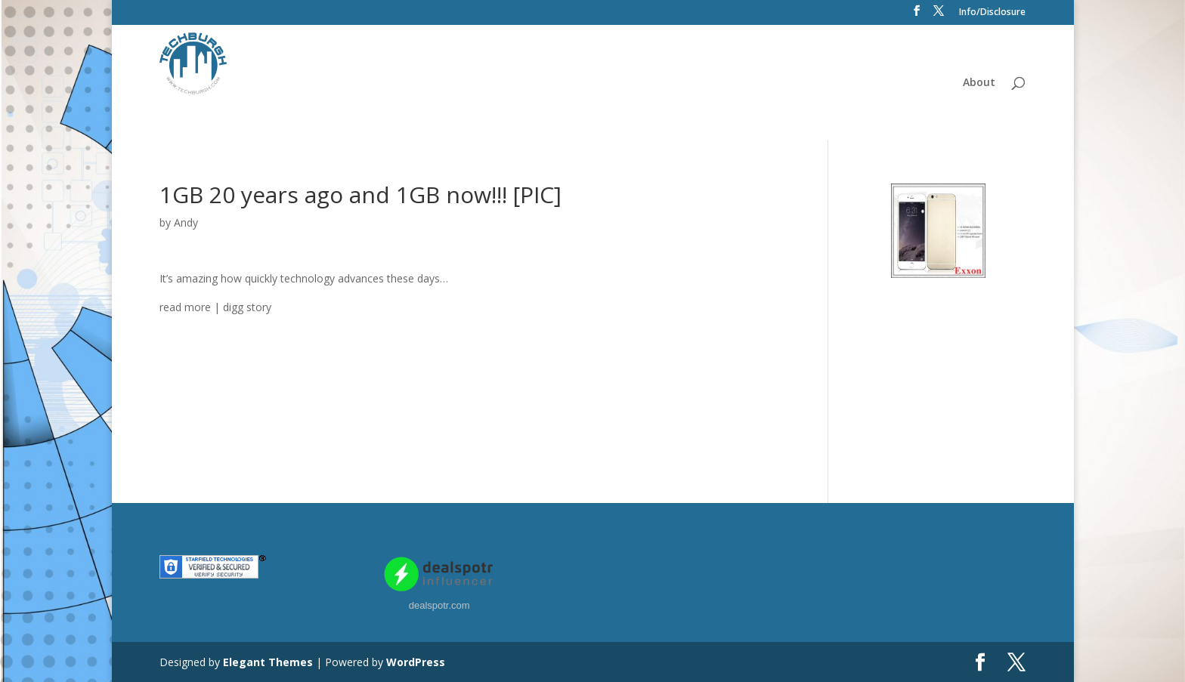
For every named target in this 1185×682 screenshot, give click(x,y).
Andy (186, 222)
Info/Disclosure (992, 13)
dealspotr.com (439, 605)
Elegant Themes (268, 662)
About (979, 83)
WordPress (415, 662)
